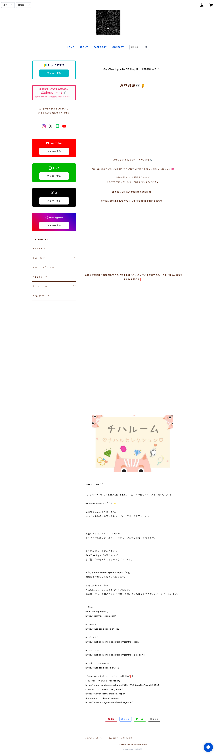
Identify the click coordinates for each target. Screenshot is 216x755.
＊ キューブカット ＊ (43, 267)
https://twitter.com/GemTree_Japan (105, 693)
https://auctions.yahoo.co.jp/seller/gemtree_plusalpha (115, 654)
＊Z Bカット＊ (39, 276)
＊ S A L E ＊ (38, 248)
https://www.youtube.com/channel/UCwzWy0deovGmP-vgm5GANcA (122, 685)
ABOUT (84, 47)
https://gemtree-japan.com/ (101, 615)
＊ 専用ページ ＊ (41, 295)
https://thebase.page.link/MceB (103, 628)
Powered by (132, 749)
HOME (70, 47)
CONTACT (118, 47)
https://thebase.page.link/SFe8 (102, 667)
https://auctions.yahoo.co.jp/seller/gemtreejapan (112, 641)
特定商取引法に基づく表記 (121, 738)
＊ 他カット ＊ (39, 286)
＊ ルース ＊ (38, 258)
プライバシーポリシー (94, 738)
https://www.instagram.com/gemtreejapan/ (109, 702)
